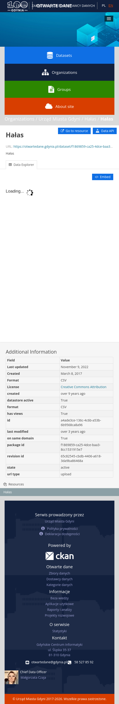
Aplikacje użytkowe (59, 604)
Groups (59, 89)
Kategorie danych (59, 585)
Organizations (59, 72)
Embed (102, 177)
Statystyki (59, 631)
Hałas (90, 119)
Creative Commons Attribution (83, 387)
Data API (105, 131)
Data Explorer (21, 164)
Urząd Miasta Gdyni (59, 119)
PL (104, 5)
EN (111, 5)
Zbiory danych (59, 573)
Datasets (59, 55)
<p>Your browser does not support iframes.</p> (59, 261)
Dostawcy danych (59, 579)
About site (59, 106)
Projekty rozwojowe (59, 615)
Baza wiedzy (59, 598)
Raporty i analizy (59, 609)
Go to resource (74, 131)
